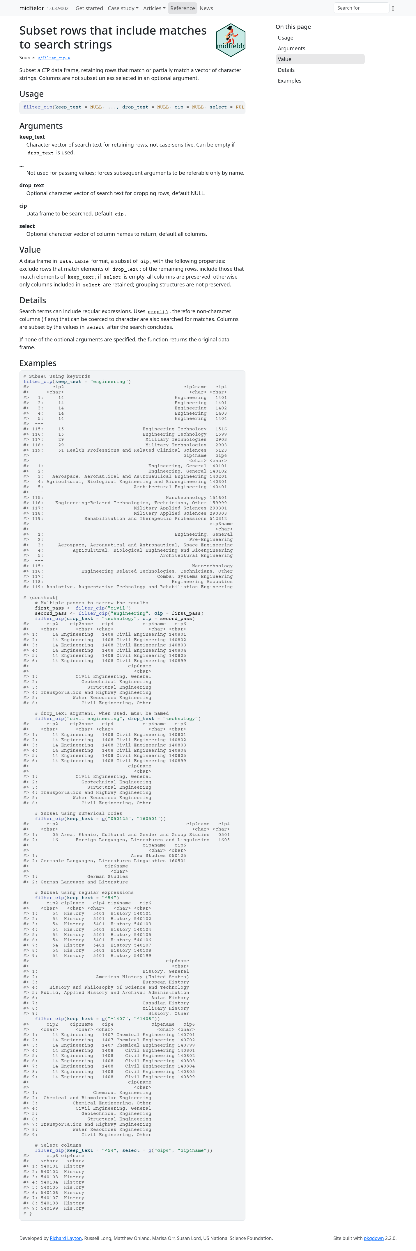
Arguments (291, 48)
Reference (182, 8)
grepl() (158, 312)
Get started (89, 8)
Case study (121, 8)
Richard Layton (66, 1238)
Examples (290, 80)
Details (286, 69)
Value (284, 59)
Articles (152, 8)
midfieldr (32, 8)
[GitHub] (393, 8)
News (206, 8)
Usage (285, 37)
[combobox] (362, 7)
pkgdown (374, 1238)
